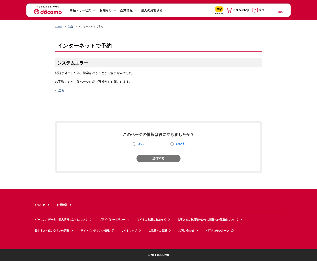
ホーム (58, 26)
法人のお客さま (151, 10)
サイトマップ (129, 230)
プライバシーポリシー (112, 219)
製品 (70, 26)
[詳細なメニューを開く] (281, 10)
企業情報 (126, 10)
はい (141, 144)
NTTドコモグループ (220, 230)
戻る (61, 90)
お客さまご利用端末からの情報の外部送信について (207, 219)
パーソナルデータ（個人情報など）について (61, 219)
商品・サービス (80, 10)
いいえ (180, 144)
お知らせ (106, 10)
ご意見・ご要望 (157, 230)
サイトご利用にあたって (151, 219)
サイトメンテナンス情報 (97, 230)
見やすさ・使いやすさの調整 (52, 230)
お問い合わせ (186, 230)
